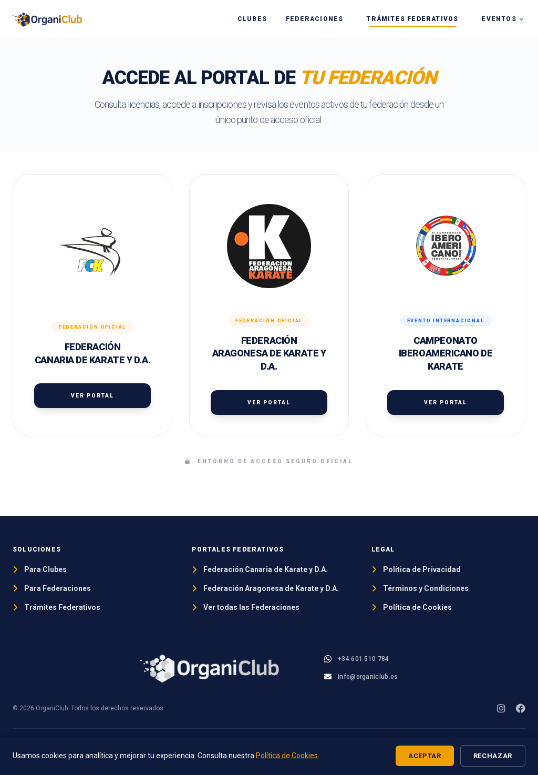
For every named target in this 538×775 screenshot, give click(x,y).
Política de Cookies (287, 755)
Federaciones (314, 19)
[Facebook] (520, 708)
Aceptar (424, 756)
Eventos (502, 19)
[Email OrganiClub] (361, 676)
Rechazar (492, 756)
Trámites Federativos (412, 19)
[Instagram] (501, 708)
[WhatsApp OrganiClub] (356, 658)
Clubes (252, 19)
